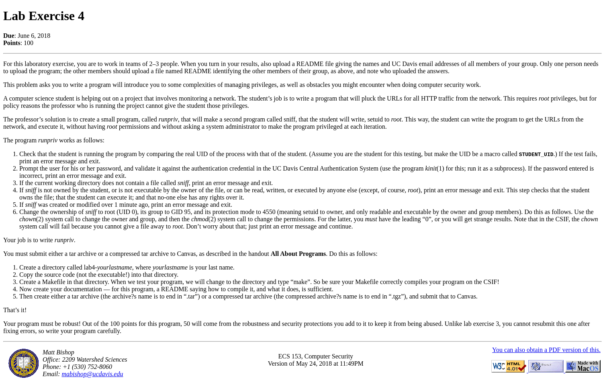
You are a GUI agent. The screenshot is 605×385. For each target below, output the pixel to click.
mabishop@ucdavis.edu (92, 374)
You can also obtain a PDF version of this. (546, 349)
